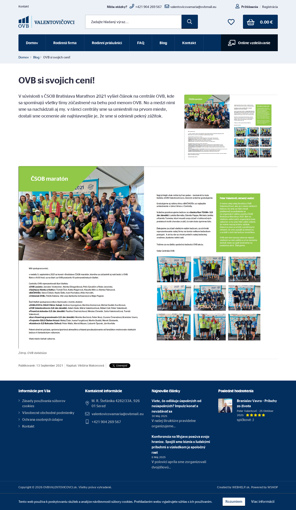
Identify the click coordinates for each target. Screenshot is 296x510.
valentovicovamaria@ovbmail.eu (118, 414)
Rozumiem (233, 501)
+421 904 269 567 (106, 422)
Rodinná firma (65, 43)
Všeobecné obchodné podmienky (48, 413)
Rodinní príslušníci (107, 43)
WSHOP (272, 487)
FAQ (140, 43)
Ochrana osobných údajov (42, 419)
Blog (163, 43)
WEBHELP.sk (241, 487)
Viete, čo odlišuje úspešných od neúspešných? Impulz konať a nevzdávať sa (176, 406)
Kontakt (23, 6)
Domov (32, 43)
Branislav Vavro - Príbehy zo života (257, 403)
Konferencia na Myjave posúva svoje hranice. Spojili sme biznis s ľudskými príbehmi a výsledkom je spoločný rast (181, 444)
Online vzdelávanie (249, 43)
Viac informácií (263, 501)
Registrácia (270, 6)
